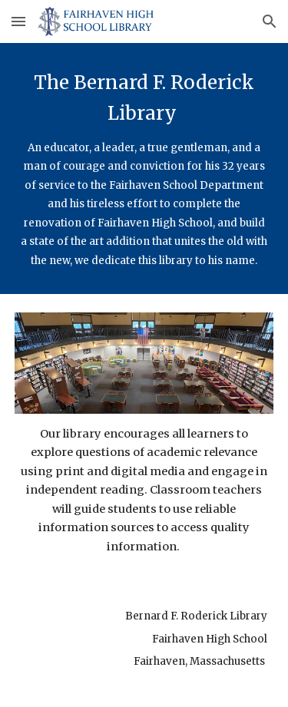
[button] (18, 21)
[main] (144, 168)
